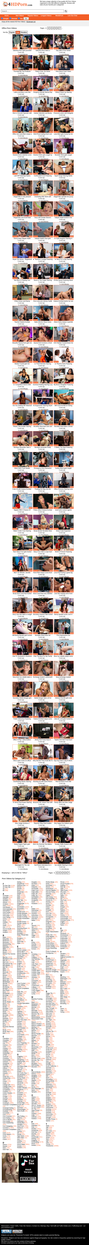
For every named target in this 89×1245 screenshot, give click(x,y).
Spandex (49, 1068)
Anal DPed (6, 910)
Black (4, 977)
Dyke (18, 943)
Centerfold (6, 1053)
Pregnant (49, 922)
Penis (33, 1144)
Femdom (20, 1006)
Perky (48, 884)
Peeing (34, 1138)
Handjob (20, 1124)
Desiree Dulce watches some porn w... (22, 156)
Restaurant (49, 965)
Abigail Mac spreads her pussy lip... (63, 197)
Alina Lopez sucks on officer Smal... (22, 761)
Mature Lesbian (36, 1025)
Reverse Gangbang (52, 971)
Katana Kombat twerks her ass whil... (63, 302)
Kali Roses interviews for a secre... (42, 866)
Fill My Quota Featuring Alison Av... (63, 281)
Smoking (49, 1051)
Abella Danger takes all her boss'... (42, 699)
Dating (19, 882)
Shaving (48, 1025)
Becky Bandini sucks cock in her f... (63, 615)
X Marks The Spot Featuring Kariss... (63, 448)
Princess (48, 925)
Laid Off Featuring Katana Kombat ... (22, 176)
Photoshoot (49, 888)
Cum (4, 1114)
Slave (47, 1041)
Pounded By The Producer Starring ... (22, 72)
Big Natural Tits (7, 964)
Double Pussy (21, 922)
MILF (33, 1039)
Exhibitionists (21, 973)
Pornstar (48, 915)
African (5, 902)
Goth (18, 1091)
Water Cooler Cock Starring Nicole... (22, 532)
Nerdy (33, 1078)
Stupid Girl (49, 1106)
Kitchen (34, 945)
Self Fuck (49, 1013)
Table (47, 1126)
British (5, 1013)
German (19, 1070)
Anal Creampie (7, 909)
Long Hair (35, 989)
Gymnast (20, 1108)
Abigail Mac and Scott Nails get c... (22, 218)
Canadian (6, 1040)
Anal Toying (6, 917)
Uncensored (64, 935)
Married (34, 1007)
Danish (5, 1146)
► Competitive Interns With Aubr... (22, 385)
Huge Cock (35, 890)
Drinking (19, 932)
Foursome (20, 1044)
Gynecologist (21, 1109)
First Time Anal (22, 1020)
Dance (5, 1144)
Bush (4, 1025)
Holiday (19, 1141)
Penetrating (35, 1142)
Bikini (4, 970)
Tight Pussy (64, 890)
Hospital (34, 882)
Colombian (6, 1088)
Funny (19, 1051)
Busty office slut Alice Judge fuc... (63, 803)
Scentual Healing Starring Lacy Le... (43, 385)
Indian (33, 909)
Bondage (6, 995)
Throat (62, 882)
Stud (47, 1102)
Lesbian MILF (36, 970)
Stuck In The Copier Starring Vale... (43, 281)
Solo (47, 1061)
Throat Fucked (64, 884)
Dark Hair (6, 1149)
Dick (18, 895)
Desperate (20, 892)
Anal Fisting (6, 912)
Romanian (49, 981)
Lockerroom (35, 985)
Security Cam (50, 1003)
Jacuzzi (34, 925)
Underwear (63, 940)
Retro (47, 966)
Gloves (19, 1084)
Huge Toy (34, 895)
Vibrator (62, 962)
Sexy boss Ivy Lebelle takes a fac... (22, 678)
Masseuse (35, 1012)
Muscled (34, 1067)
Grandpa (20, 1094)
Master (34, 1015)
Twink (62, 925)
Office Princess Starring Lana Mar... (63, 490)
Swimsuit (49, 1116)
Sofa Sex (49, 1058)
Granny (19, 1096)
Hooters (19, 1147)
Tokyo (62, 905)
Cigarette (6, 1066)
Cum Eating (6, 1118)
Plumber (48, 905)
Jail (33, 927)
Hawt (18, 1129)
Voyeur (62, 972)
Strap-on (48, 1094)
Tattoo (48, 1134)
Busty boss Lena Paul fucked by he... (22, 594)
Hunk (33, 902)
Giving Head (21, 1078)
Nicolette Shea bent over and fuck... (43, 427)
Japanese (35, 929)
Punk (47, 940)
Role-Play (49, 980)
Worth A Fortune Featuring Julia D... (63, 552)
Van (61, 958)
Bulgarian (6, 1020)
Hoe (18, 1139)
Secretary (49, 1001)
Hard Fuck (20, 1126)
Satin (47, 995)
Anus (4, 920)
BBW (4, 949)
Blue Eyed (6, 990)
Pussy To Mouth (51, 951)
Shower (48, 1028)
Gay (20, 18)
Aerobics (5, 900)
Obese (34, 1097)
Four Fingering (21, 1043)
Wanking (63, 977)
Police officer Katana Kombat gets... (43, 511)
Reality (48, 958)
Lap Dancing (36, 959)
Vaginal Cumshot (65, 957)
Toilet (62, 903)
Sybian (48, 1121)
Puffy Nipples (50, 936)
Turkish (62, 923)
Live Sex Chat (72, 15)
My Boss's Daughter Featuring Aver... (63, 385)
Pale (33, 1127)
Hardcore (20, 1128)
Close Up (6, 1076)
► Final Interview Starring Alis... (42, 364)
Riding (48, 976)
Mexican (34, 1035)
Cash (4, 1047)
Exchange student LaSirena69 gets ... (42, 678)
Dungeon (20, 938)
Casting (5, 1048)
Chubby (5, 1065)
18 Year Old (6, 885)
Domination (20, 907)
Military (34, 1040)
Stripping (49, 1099)
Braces (5, 1005)
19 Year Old (6, 887)
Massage (34, 1010)
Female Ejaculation (23, 1003)
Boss (4, 1003)
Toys (61, 913)
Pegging (34, 1140)
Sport (47, 1077)
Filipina (19, 1013)
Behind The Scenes (9, 954)
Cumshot (6, 1128)
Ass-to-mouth (7, 929)
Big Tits (5, 967)
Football (19, 1036)
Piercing (48, 893)
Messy (34, 1032)
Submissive (49, 1107)
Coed (4, 1083)
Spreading (49, 1079)
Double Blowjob (22, 913)
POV (47, 920)
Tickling (62, 885)
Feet (18, 1001)
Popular (12, 32)
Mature (34, 1022)
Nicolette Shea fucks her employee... (43, 636)
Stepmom (49, 1084)
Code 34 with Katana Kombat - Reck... (22, 490)
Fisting (19, 1023)
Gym (18, 1106)
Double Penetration (23, 918)
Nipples (34, 1080)
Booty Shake (7, 1002)
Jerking (34, 932)
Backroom (6, 940)
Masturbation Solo (37, 1019)
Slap (47, 1040)
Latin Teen (35, 964)
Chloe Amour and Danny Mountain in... (22, 302)
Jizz (33, 934)
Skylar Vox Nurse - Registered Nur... (22, 260)
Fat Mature (20, 1000)
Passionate (35, 1137)
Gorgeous (20, 1089)
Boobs (5, 997)
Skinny (48, 1036)
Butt (4, 1033)
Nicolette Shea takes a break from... (63, 427)
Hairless (19, 1118)
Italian (33, 920)
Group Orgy (21, 1103)
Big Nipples (6, 965)
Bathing (5, 945)
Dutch (19, 940)
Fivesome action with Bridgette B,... (63, 114)
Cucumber (6, 1113)
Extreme (20, 978)
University (63, 945)
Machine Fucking (37, 999)
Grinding (20, 1099)
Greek (19, 1098)
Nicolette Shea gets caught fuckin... (63, 156)
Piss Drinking (50, 898)
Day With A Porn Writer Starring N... (63, 51)
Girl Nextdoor (21, 1075)
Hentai (19, 1134)
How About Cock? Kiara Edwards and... (63, 72)
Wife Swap (63, 997)
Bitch (4, 974)
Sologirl (48, 1063)
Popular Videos (33, 15)
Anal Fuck (6, 914)
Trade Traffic (14, 1226)
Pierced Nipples (51, 890)
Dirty (18, 898)
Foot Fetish (20, 1035)
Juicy (33, 937)
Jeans (33, 930)
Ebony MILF (21, 952)
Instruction (35, 915)
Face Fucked (21, 983)
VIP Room (63, 965)
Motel (33, 1062)
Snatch (48, 1053)
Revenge (49, 968)
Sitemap (43, 1226)
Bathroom (6, 947)
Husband (34, 903)
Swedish (48, 1112)
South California (51, 1066)
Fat (18, 996)
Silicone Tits (50, 1031)
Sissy (47, 1033)
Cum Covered (7, 1116)
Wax (61, 980)
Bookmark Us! (31, 22)
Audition (5, 932)
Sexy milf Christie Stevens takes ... (42, 218)
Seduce (48, 1006)
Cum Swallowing (8, 1123)
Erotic (19, 965)
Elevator (19, 958)
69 (3, 890)
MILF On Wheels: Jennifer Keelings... (22, 573)
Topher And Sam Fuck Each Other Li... (63, 740)
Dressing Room (22, 928)
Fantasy (19, 993)
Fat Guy (19, 998)
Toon (61, 908)
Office (33, 1099)
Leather (34, 966)
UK (61, 932)
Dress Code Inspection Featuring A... (63, 532)
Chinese (5, 1062)
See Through (50, 1008)
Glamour (20, 1079)
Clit (4, 1075)
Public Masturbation (52, 932)
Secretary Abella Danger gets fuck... (22, 699)
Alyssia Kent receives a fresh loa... (43, 344)
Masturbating (36, 1017)
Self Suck (49, 1015)
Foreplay (20, 1040)
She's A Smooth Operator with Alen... (22, 114)
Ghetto (19, 1071)
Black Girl (6, 980)
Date (17, 32)
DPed (19, 925)
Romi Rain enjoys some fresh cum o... (42, 573)
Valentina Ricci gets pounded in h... (22, 51)
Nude (33, 1082)
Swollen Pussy (50, 1119)
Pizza (47, 903)
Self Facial (49, 1010)
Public (48, 930)
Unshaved (63, 947)
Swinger (48, 1117)
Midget (34, 1037)
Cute (4, 1138)
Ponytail (48, 910)
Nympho (34, 1092)
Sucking (48, 1109)
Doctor (19, 902)
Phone (48, 887)
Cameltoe (6, 1038)
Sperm (48, 1074)
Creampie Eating (8, 1108)
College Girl (6, 1085)
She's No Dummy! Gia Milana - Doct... (43, 845)
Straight (5, 18)
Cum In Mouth (7, 1119)
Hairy (18, 1119)
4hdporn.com (13, 1238)
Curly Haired (7, 1134)
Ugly (61, 930)
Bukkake (5, 1018)
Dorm (19, 910)
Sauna (48, 996)
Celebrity (5, 1052)
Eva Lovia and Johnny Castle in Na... (42, 302)
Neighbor (34, 1077)
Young (62, 1012)
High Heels (20, 1136)
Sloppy (48, 1044)
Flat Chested (21, 1028)
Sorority (48, 1064)
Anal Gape (6, 915)
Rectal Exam (50, 960)
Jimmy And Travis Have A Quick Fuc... (43, 740)
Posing (48, 918)
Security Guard (50, 1005)
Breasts (5, 1010)
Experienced (21, 976)
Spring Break (50, 1081)
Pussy (48, 941)
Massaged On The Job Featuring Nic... (22, 866)
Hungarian (35, 900)
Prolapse (49, 927)
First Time (20, 1018)
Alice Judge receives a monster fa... (22, 824)
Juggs (33, 935)
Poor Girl (49, 913)
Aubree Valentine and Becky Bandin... (43, 114)
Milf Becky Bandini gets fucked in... (22, 636)
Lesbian (34, 969)
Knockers (34, 947)
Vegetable (63, 960)
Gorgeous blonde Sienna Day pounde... (42, 93)
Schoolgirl (49, 998)
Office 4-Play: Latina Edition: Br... (22, 740)
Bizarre (5, 975)
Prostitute (49, 928)
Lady (33, 956)
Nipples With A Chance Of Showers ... (22, 511)
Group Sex (20, 1104)
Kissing (34, 944)
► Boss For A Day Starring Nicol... (63, 260)
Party (33, 1135)
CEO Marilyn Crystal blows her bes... (63, 344)
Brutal (4, 1017)
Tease (48, 1137)
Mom (33, 1055)
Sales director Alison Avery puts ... (42, 323)
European (20, 971)
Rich (47, 975)
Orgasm (34, 1113)
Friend (19, 1048)
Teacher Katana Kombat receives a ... (22, 323)
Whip (61, 990)
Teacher (48, 1136)
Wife (61, 995)
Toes (61, 902)
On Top (34, 1109)
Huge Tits (35, 893)
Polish (48, 908)
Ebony (19, 948)
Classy (5, 1071)
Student (48, 1104)
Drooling (20, 933)
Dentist (19, 888)
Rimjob (48, 978)
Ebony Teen (21, 955)
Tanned (48, 1132)
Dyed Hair (20, 941)
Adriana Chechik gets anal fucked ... (63, 699)
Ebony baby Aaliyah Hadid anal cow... (22, 239)
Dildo (18, 897)
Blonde (5, 983)
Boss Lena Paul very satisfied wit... (42, 594)
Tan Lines (49, 1131)
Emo (18, 960)
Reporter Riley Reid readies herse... (43, 824)
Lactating (34, 954)
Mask (33, 1009)
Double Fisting (21, 915)
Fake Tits (20, 992)
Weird (62, 985)
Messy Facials (36, 1034)
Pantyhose (35, 1130)
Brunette (5, 1015)
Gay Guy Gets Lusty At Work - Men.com (63, 761)
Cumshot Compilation (10, 1129)
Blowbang (6, 987)
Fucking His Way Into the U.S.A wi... (43, 490)
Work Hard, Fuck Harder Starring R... (22, 469)
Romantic (49, 983)
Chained (5, 1056)
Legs (33, 967)
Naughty (34, 1075)
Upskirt (62, 948)
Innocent (34, 912)
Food (18, 1033)
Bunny (5, 1022)
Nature (34, 1074)
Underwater (64, 938)
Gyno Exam (21, 1111)
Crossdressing (7, 1109)
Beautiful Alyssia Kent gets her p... (22, 344)
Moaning (34, 1052)
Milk (33, 1042)
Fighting (19, 1011)
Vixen (62, 968)
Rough (48, 985)
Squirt (48, 1083)
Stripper (48, 1097)
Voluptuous (63, 970)
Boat (4, 992)
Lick (33, 979)
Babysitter (6, 939)
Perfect (34, 1145)
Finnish (19, 1016)
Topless (62, 910)
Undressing (64, 942)
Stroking (48, 1101)
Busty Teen (6, 1031)
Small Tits (49, 1049)
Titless (62, 897)
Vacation (63, 953)
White (62, 992)
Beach (5, 952)
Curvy (4, 1136)
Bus (4, 1023)
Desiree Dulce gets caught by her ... (42, 156)
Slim (47, 1043)
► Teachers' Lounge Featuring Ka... (42, 260)
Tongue (62, 907)
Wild (61, 998)
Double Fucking (22, 917)
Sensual (48, 1016)
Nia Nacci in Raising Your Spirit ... (22, 281)
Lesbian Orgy (36, 972)
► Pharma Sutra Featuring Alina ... (63, 364)
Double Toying (21, 923)
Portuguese (49, 917)
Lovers (34, 992)
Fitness (19, 1025)
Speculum (49, 1073)
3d (3, 889)
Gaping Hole (21, 1061)
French (19, 1046)
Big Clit (5, 960)
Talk (47, 1127)
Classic (5, 1068)
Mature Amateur (37, 1024)
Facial (19, 987)
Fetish (19, 1008)
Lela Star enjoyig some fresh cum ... (63, 594)
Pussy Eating (50, 945)
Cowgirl (5, 1101)
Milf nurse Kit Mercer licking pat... (63, 406)
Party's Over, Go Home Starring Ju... (42, 72)
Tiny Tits (63, 893)
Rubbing (48, 986)
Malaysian (35, 1004)
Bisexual (5, 972)
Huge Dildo (35, 892)
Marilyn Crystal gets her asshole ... (22, 364)
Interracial (35, 917)
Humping (34, 898)
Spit (47, 1076)
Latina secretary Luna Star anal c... (22, 93)
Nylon (33, 1090)
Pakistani (34, 1125)
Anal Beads (6, 907)
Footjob (19, 1038)
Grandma (20, 1093)
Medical (34, 1027)
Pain (33, 1124)
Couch (5, 1095)
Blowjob (5, 988)
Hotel (33, 885)
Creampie (6, 1103)
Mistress (34, 1048)
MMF (33, 1050)
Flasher (19, 1026)
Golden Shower (22, 1088)
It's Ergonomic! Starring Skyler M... (42, 406)
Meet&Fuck (59, 15)
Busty (4, 1030)
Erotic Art (20, 966)
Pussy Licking (50, 946)
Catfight (5, 1050)
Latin (33, 962)
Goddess (20, 1086)
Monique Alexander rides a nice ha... (22, 448)
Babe (4, 937)
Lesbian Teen (36, 974)
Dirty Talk (20, 900)
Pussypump (49, 953)
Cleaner (5, 1073)
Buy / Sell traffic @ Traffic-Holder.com (59, 1226)
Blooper (5, 985)
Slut (47, 1046)
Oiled (33, 1100)
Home (7, 15)
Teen (47, 1139)
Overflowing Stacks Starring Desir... (22, 782)
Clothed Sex (7, 1078)
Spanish (48, 1069)
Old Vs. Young (36, 1105)
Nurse (33, 1087)
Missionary (35, 1047)
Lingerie (34, 982)
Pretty (48, 923)
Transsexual (64, 917)
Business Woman (8, 1027)
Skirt (47, 1038)
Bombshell (6, 993)
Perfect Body (50, 882)
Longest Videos (46, 15)
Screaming (49, 1000)
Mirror (33, 1045)
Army (4, 924)
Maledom (34, 1005)
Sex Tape (49, 1020)
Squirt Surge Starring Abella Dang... (63, 176)
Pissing (48, 902)
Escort (19, 968)
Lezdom (34, 975)
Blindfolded (6, 982)
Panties (34, 1129)
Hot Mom (34, 884)
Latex (33, 961)
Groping (19, 1101)
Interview (34, 919)
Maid (33, 1002)
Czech (5, 1139)
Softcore (48, 1059)
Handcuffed (20, 1123)
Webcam (63, 982)
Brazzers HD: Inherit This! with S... (42, 803)
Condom (5, 1091)
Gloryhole (20, 1083)
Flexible (19, 1030)
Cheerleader (7, 1060)
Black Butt (6, 979)
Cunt (4, 1133)
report (15, 48)
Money (34, 1057)
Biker (4, 969)
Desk (18, 890)
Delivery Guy (21, 885)
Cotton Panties (7, 1093)
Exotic (19, 975)
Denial (19, 887)
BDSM (5, 950)
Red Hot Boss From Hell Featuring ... (63, 782)
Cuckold (5, 1111)
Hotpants (34, 887)
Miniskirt (34, 1043)
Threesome (49, 1146)
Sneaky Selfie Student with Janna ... (63, 845)
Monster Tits (35, 1060)
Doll (18, 905)
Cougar (5, 1096)
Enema (19, 961)
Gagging (20, 1056)
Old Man (34, 1104)
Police (48, 907)
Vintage (62, 963)
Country (5, 1098)
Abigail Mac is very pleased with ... (22, 197)
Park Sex (34, 1132)
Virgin (62, 967)
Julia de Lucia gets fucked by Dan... (63, 720)
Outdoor (34, 1118)
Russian (48, 988)
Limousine (35, 980)
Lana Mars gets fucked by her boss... (63, 135)
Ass (4, 927)
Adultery (5, 899)
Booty (4, 1000)
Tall (47, 1129)
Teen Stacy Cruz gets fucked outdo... (22, 552)
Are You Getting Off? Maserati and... (22, 406)
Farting (19, 995)
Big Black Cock (7, 959)
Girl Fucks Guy (22, 1073)
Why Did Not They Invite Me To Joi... (43, 761)
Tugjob (62, 922)
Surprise (48, 1111)
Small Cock (49, 1048)
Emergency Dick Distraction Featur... (43, 469)
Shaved (48, 1023)
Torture (62, 912)
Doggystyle (20, 903)
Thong (48, 1144)
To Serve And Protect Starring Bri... (22, 803)
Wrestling (63, 1003)
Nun (33, 1085)
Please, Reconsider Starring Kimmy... (22, 427)
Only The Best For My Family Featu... (42, 657)
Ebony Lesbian (22, 950)
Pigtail (48, 895)
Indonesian (35, 910)
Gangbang (20, 1060)
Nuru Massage (36, 1088)
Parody (34, 1134)
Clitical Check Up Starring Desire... (63, 93)
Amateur (5, 904)
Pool (47, 912)
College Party (7, 1086)
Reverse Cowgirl (51, 970)
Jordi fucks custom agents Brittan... (63, 511)
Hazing (19, 1131)
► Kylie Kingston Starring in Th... (63, 239)
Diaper (19, 893)
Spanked (49, 1071)
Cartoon (5, 1045)
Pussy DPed (50, 943)
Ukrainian (63, 933)
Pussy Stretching (51, 948)
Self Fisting (49, 1011)
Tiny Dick (63, 892)
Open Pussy (35, 1110)
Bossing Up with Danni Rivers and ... (42, 782)
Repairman (49, 963)
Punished (49, 938)
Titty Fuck (63, 900)
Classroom (6, 1070)
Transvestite (64, 918)
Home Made (21, 1144)
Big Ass (5, 957)
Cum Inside (6, 1121)
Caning (5, 1042)
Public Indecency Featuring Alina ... (22, 720)
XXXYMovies (24, 54)
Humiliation (35, 897)
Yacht (62, 1009)
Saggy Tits (49, 993)
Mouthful (34, 1063)
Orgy (33, 1115)
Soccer (48, 1054)
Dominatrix (20, 908)
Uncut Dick (63, 937)
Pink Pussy (49, 897)
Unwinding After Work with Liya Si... (42, 197)
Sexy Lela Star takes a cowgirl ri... (22, 615)
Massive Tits (35, 1014)
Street (48, 1096)
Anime (5, 919)
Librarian (34, 977)
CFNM (5, 1055)
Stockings (49, 1087)
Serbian (48, 1018)
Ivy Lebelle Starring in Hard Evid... (63, 866)
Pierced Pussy (50, 892)
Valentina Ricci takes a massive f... (43, 51)
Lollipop (34, 987)
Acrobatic (6, 896)
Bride (4, 1012)
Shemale (13, 18)
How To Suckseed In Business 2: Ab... (22, 657)
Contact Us (35, 1226)
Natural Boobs (36, 1072)
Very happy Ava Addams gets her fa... (63, 824)
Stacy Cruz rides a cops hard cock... (43, 552)
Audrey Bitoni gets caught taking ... (63, 469)
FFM (18, 1010)
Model (33, 1053)
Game (19, 1058)
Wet (61, 987)
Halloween (20, 1121)
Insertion (34, 914)
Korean (34, 949)
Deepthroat (20, 884)
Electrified (20, 957)
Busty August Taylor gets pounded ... (22, 845)
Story (47, 1091)
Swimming (49, 1114)
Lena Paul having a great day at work (63, 573)
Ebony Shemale (22, 953)
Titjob (62, 895)
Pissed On (49, 900)
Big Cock (6, 962)
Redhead (49, 961)
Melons (34, 1030)
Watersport (63, 979)
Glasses (19, 1081)
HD (18, 1133)
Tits (61, 898)
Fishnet (19, 1021)
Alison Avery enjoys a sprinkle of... (63, 323)
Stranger (48, 1092)
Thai (47, 1142)
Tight (61, 888)
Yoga (61, 1010)
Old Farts (34, 1102)
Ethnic (19, 970)
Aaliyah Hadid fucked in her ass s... (63, 218)
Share (48, 1021)
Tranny (62, 915)
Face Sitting (21, 985)
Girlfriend (20, 1076)
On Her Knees (36, 1107)
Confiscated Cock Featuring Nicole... (43, 176)
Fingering (20, 1015)
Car (4, 1043)
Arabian (5, 922)
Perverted (49, 885)
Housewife (35, 888)
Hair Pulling (20, 1116)
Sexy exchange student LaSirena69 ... (63, 678)
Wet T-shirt (63, 988)
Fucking (19, 1049)
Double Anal (21, 912)
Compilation (6, 1090)
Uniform (62, 943)
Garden (19, 1063)
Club (4, 1080)
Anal (4, 906)
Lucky (33, 994)
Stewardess (49, 1086)
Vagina (62, 955)
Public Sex (49, 935)
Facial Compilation (23, 988)
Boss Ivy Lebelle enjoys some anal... (63, 657)
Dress (19, 927)
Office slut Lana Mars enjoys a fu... (22, 135)
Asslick (5, 930)
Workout (63, 1000)
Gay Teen (20, 1068)
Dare (4, 1148)
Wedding (63, 983)
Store (47, 1089)
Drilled (19, 930)
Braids (5, 1007)
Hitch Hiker (20, 1138)
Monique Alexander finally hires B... (43, 448)
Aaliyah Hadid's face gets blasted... (43, 239)
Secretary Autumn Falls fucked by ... (43, 615)
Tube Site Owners (25, 1226)
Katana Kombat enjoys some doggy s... (43, 720)
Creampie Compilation (10, 1104)
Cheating (6, 1058)
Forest (19, 1041)
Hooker (19, 1146)
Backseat (6, 942)
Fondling (20, 1031)
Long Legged (36, 990)
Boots (4, 998)
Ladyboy (34, 957)
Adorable (6, 897)
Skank (48, 1035)
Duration (24, 32)
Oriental (34, 1117)
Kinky (33, 942)
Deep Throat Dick (22, 935)
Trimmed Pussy (65, 920)
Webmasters (5, 1226)
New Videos (20, 15)
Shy (47, 1030)
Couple (5, 1099)
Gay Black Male (22, 1066)
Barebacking (7, 944)
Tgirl (47, 1141)
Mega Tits (35, 1029)
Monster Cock (36, 1058)
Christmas (6, 1063)
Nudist (34, 1083)
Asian (4, 925)
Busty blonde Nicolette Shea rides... (43, 532)
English (19, 963)
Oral (33, 1112)
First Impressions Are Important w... (63, 636)
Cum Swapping (7, 1126)
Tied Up (62, 887)
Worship (63, 1002)
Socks (48, 1056)
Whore (62, 993)
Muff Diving (35, 1065)
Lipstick (34, 984)
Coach (5, 1081)
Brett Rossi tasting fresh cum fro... (43, 135)
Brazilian (5, 1008)
